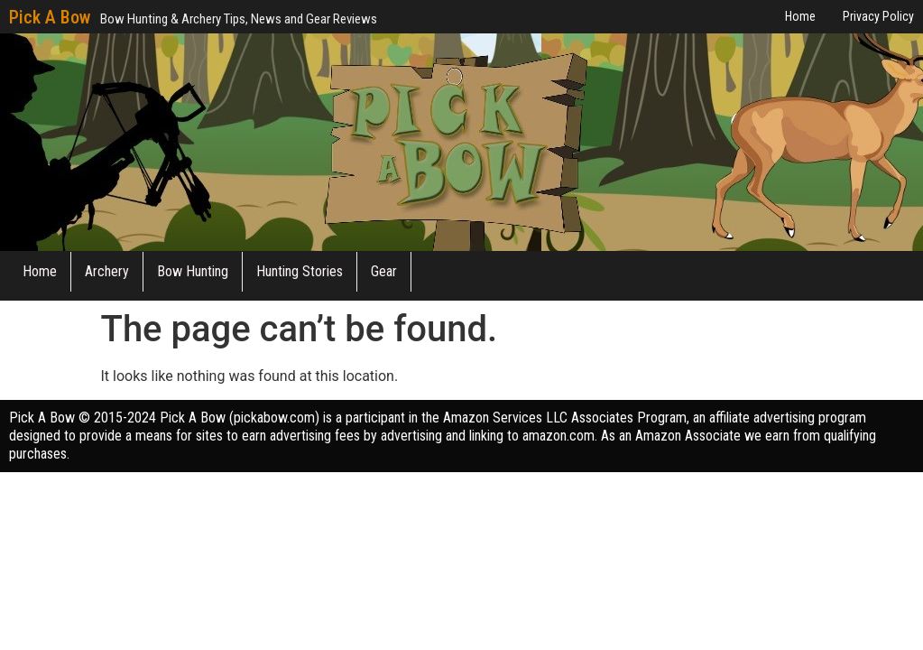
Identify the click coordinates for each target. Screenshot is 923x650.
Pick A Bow (49, 17)
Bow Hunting (192, 271)
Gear (384, 271)
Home (40, 271)
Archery (107, 271)
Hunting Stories (299, 271)
